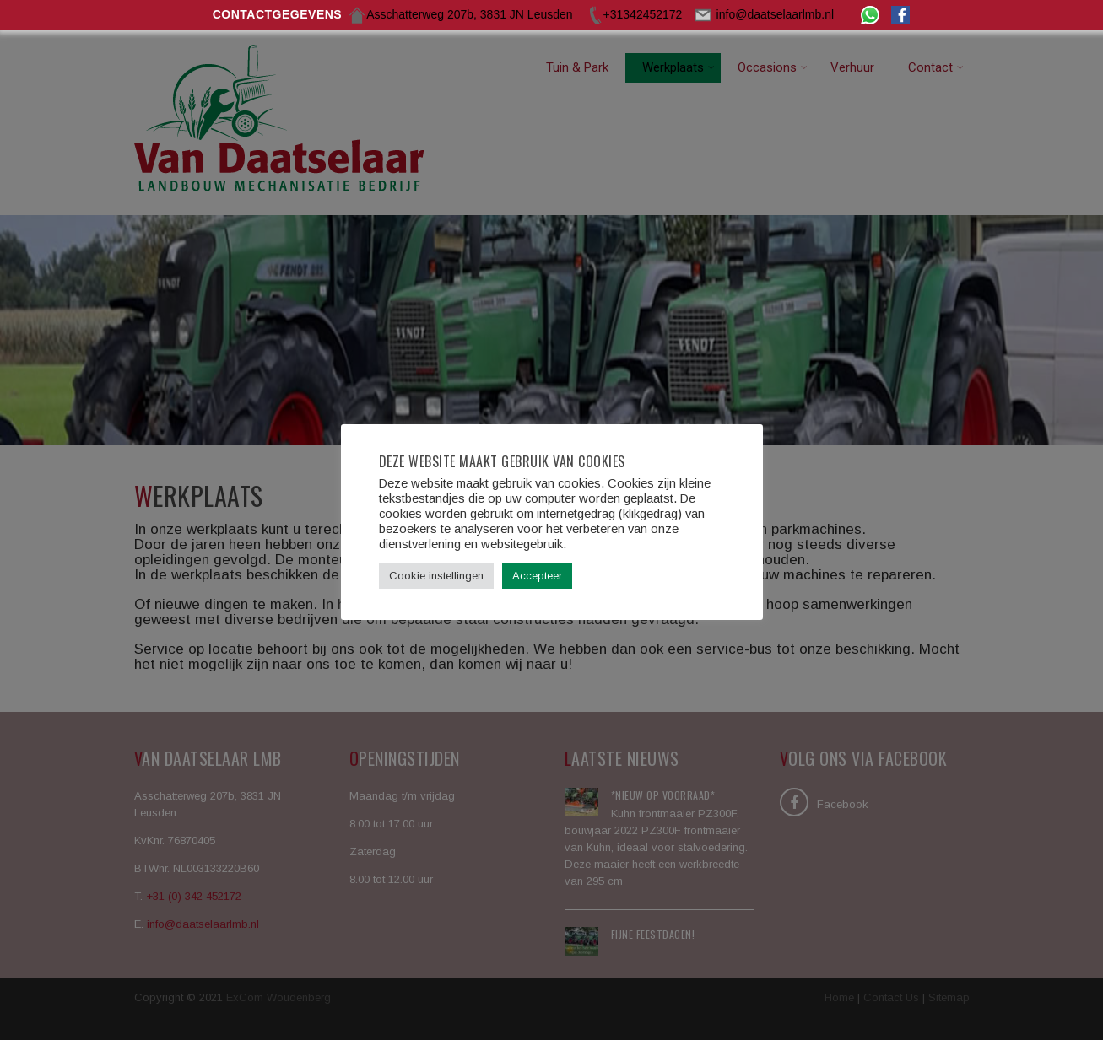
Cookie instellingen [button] (436, 575)
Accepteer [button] (537, 575)
